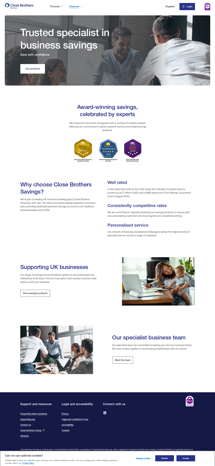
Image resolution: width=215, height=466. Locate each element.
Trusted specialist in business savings (64, 38)
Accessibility (68, 425)
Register (170, 6)
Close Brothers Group (31, 430)
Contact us (25, 425)
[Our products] (32, 69)
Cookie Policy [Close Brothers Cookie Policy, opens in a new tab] (28, 464)
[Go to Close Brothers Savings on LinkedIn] (105, 413)
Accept (186, 459)
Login (189, 6)
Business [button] (74, 6)
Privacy (65, 414)
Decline (164, 459)
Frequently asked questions (33, 414)
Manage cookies (143, 459)
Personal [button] (55, 6)
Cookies (65, 430)
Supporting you (27, 419)
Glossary (24, 436)
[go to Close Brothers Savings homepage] (19, 6)
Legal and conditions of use (75, 419)
